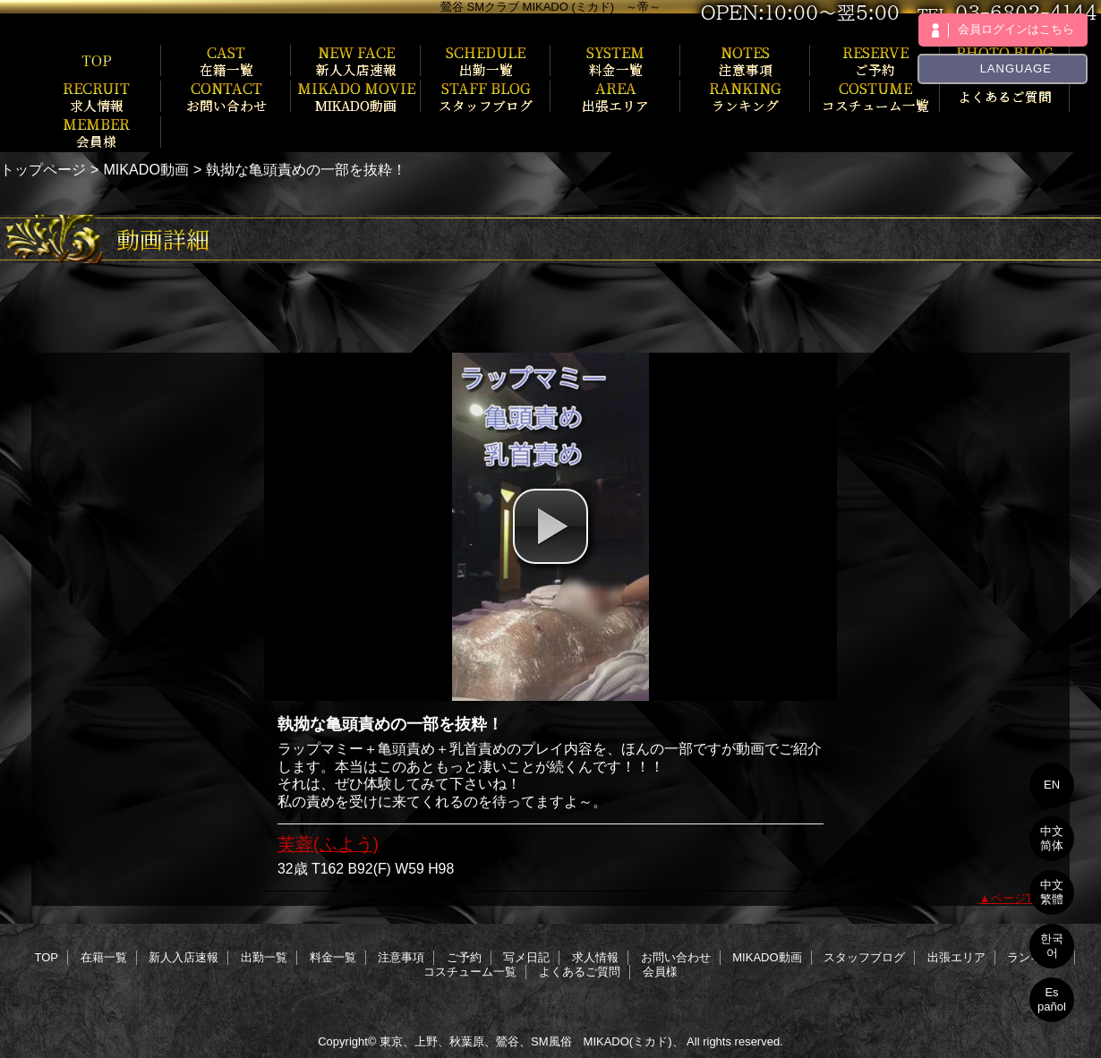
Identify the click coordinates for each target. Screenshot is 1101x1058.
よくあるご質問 (579, 971)
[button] (550, 526)
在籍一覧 (104, 957)
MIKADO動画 (146, 169)
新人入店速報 (183, 957)
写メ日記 (526, 957)
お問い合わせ (676, 957)
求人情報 (595, 957)
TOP (96, 60)
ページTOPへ (1026, 898)
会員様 (660, 971)
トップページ (43, 169)
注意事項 (401, 957)
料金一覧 (333, 957)
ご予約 (464, 957)
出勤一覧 (264, 957)
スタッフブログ (864, 957)
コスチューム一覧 (469, 971)
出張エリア (956, 957)
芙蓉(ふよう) (328, 844)
